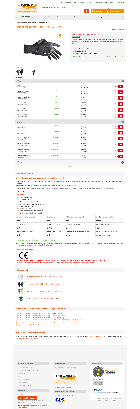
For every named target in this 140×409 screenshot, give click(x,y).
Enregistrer (21, 373)
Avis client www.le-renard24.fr (63, 387)
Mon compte (98, 11)
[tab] (70, 81)
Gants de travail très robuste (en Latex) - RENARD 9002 (44, 291)
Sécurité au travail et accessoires (42, 319)
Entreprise (101, 17)
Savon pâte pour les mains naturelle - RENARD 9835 (43, 298)
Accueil (17, 22)
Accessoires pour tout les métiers (42, 313)
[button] (70, 81)
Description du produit (117, 29)
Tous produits (79, 17)
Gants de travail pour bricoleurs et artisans (67, 321)
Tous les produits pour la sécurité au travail (67, 323)
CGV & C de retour (24, 379)
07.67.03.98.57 (62, 7)
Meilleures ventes (59, 315)
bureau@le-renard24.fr (96, 336)
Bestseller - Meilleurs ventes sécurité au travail (68, 319)
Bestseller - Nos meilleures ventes (36, 325)
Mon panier (115, 11)
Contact (121, 17)
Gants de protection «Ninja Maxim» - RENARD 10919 (43, 284)
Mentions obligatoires (24, 385)
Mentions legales (23, 382)
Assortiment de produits (52, 17)
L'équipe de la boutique (25, 367)
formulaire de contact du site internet (27, 338)
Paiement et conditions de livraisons (29, 370)
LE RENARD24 (23, 17)
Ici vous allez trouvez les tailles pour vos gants (92, 46)
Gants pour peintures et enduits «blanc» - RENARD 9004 (44, 277)
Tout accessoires (59, 317)
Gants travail (58, 313)
